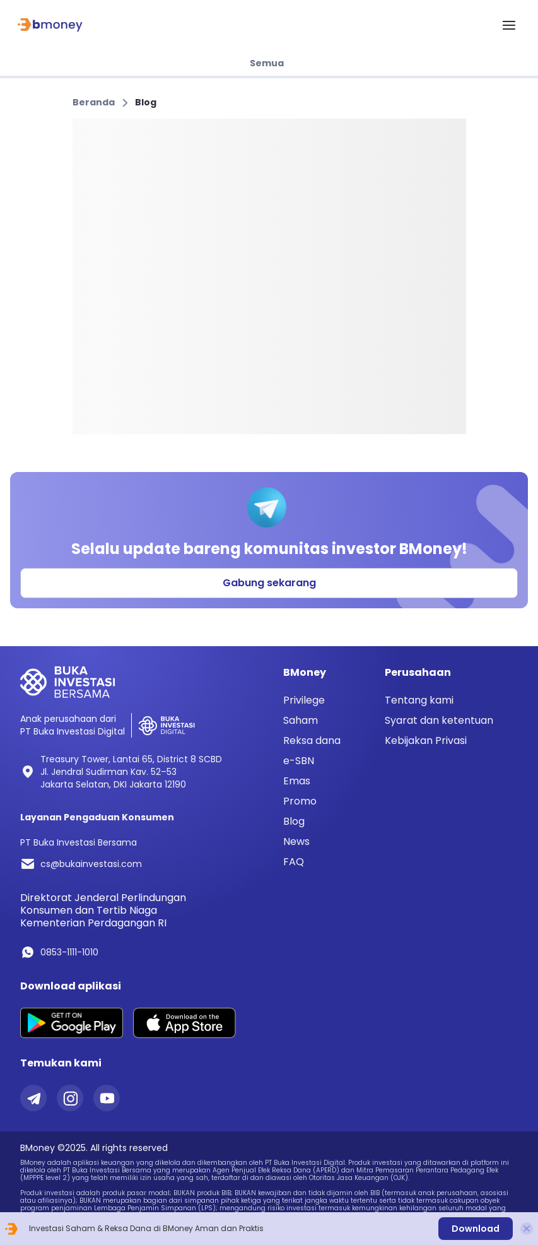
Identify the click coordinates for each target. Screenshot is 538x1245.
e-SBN (298, 761)
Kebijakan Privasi (426, 740)
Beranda (94, 102)
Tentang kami (419, 700)
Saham (300, 720)
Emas (296, 781)
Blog (145, 102)
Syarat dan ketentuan (439, 720)
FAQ (293, 862)
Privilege (304, 700)
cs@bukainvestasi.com (91, 864)
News (296, 841)
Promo (300, 801)
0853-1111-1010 (69, 952)
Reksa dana (312, 741)
